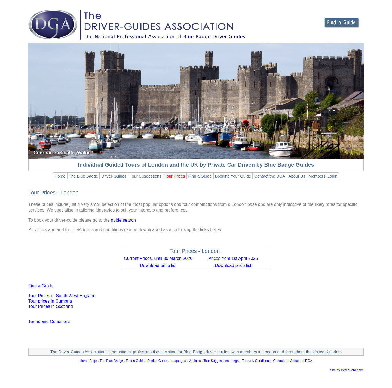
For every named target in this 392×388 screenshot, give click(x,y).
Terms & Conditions (256, 361)
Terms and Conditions (49, 321)
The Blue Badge (111, 361)
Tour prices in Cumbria (50, 301)
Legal (235, 361)
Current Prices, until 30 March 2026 (158, 258)
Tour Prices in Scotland (50, 306)
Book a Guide (157, 361)
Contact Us (281, 361)
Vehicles (195, 361)
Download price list (158, 265)
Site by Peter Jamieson (347, 370)
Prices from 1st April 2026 (233, 258)
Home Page (88, 361)
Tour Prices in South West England (62, 295)
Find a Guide (40, 286)
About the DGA (301, 361)
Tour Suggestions (216, 361)
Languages (178, 361)
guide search (123, 220)
